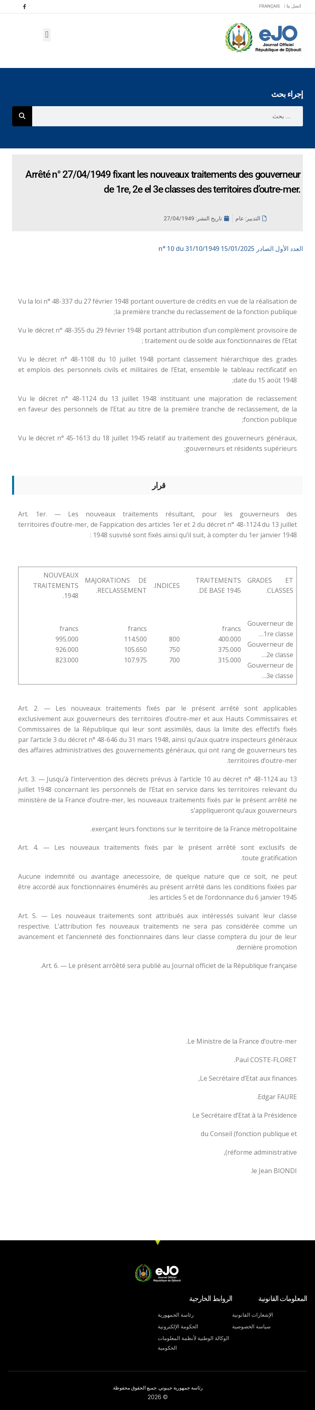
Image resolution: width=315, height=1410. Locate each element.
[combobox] (167, 116)
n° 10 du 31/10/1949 (231, 248)
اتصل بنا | (292, 6)
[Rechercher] (22, 116)
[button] (47, 34)
